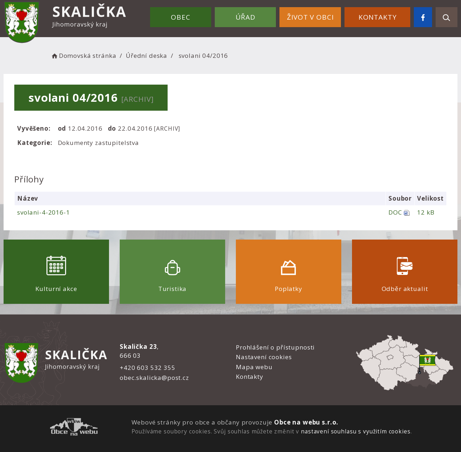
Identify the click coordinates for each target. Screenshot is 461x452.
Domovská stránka (83, 55)
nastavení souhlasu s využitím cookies (355, 431)
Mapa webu (254, 367)
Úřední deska (146, 55)
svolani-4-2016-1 (43, 212)
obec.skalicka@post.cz (154, 377)
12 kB (425, 212)
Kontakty (377, 17)
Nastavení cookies (264, 357)
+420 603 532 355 (147, 367)
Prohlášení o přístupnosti (275, 347)
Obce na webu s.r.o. (306, 422)
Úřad (245, 17)
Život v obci (310, 17)
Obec (180, 17)
